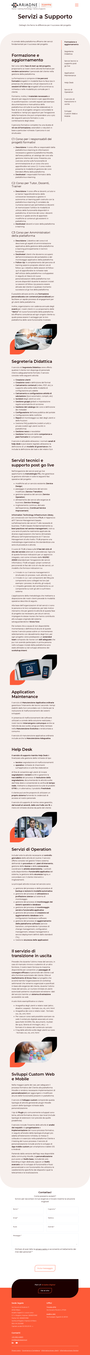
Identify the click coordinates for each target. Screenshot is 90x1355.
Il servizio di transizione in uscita (70, 101)
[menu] (76, 5)
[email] (27, 1220)
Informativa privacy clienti (50, 1350)
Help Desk (68, 83)
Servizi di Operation (68, 91)
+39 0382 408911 (17, 1337)
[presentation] (26, 1258)
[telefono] (62, 1220)
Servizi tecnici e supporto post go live (71, 63)
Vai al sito (45, 1291)
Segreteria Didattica (68, 52)
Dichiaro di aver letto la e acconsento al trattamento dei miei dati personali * (44, 1250)
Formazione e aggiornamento (71, 43)
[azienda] (62, 1229)
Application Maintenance (70, 74)
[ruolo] (27, 1229)
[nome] (27, 1211)
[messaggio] (45, 1241)
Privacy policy (16, 1350)
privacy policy (42, 1249)
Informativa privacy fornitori (69, 1350)
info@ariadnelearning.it (19, 1340)
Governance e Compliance (31, 1350)
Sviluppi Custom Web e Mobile (70, 113)
